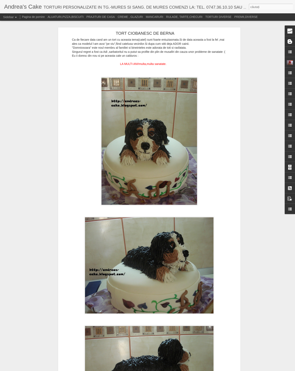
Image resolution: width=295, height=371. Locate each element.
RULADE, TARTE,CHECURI (184, 16)
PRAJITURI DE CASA (100, 16)
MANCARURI (154, 16)
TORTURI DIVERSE (218, 16)
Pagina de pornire (33, 16)
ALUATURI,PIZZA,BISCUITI (66, 16)
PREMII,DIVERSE (246, 16)
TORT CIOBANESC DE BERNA (145, 33)
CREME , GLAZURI (130, 16)
